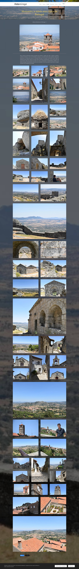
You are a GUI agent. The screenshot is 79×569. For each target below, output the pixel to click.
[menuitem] (34, 4)
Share (22, 555)
